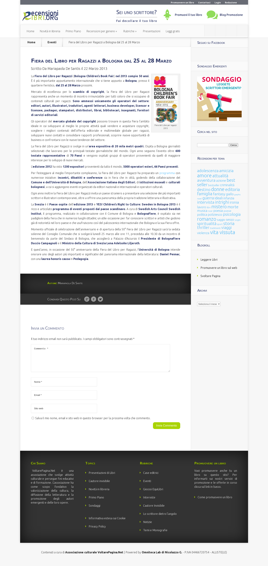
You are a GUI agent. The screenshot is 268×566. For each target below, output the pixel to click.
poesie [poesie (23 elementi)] (227, 211)
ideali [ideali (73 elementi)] (219, 198)
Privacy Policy (97, 530)
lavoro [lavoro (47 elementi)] (201, 207)
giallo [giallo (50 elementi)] (230, 194)
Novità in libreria (50, 31)
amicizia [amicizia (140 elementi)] (226, 170)
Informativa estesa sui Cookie (107, 522)
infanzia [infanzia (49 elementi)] (228, 198)
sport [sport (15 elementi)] (220, 224)
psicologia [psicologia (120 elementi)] (232, 214)
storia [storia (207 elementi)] (229, 223)
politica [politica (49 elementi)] (202, 214)
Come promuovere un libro (215, 501)
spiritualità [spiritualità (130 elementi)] (206, 223)
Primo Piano (73, 31)
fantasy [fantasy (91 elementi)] (219, 194)
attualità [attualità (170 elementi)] (220, 175)
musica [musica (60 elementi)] (202, 211)
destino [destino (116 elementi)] (203, 189)
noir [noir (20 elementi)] (210, 211)
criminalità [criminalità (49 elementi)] (227, 185)
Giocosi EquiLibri (153, 493)
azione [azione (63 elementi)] (221, 180)
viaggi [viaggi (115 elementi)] (226, 227)
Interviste (149, 501)
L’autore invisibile (99, 485)
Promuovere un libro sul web (219, 267)
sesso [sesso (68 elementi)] (230, 219)
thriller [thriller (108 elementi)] (203, 227)
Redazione (231, 2)
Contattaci (204, 2)
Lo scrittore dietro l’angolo (160, 518)
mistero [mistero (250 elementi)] (219, 206)
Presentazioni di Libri (102, 477)
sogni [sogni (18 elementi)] (237, 220)
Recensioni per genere (100, 31)
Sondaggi (94, 509)
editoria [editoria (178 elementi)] (232, 189)
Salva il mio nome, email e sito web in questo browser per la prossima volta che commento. (92, 422)
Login (218, 2)
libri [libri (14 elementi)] (209, 207)
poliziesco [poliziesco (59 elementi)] (215, 214)
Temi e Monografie (155, 534)
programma (167, 173)
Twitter (100, 299)
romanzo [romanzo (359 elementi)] (206, 219)
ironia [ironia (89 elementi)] (234, 202)
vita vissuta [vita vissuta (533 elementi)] (222, 232)
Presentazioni (151, 31)
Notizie (147, 526)
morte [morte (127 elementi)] (232, 207)
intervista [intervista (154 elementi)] (205, 202)
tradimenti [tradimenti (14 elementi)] (215, 228)
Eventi (52, 42)
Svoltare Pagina (210, 276)
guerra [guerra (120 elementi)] (208, 198)
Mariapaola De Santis (64, 68)
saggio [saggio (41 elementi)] (221, 219)
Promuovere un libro (182, 2)
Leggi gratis (173, 31)
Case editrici (150, 477)
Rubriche (128, 31)
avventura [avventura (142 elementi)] (206, 180)
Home (30, 31)
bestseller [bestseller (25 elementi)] (213, 185)
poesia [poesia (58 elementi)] (218, 211)
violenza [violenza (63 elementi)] (203, 233)
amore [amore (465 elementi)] (204, 175)
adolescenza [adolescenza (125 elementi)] (207, 170)
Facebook (93, 299)
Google (87, 299)
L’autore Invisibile (154, 509)
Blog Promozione (231, 14)
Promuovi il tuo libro (188, 14)
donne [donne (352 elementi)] (218, 189)
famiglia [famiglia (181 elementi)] (204, 193)
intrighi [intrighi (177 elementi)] (222, 202)
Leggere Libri (209, 259)
